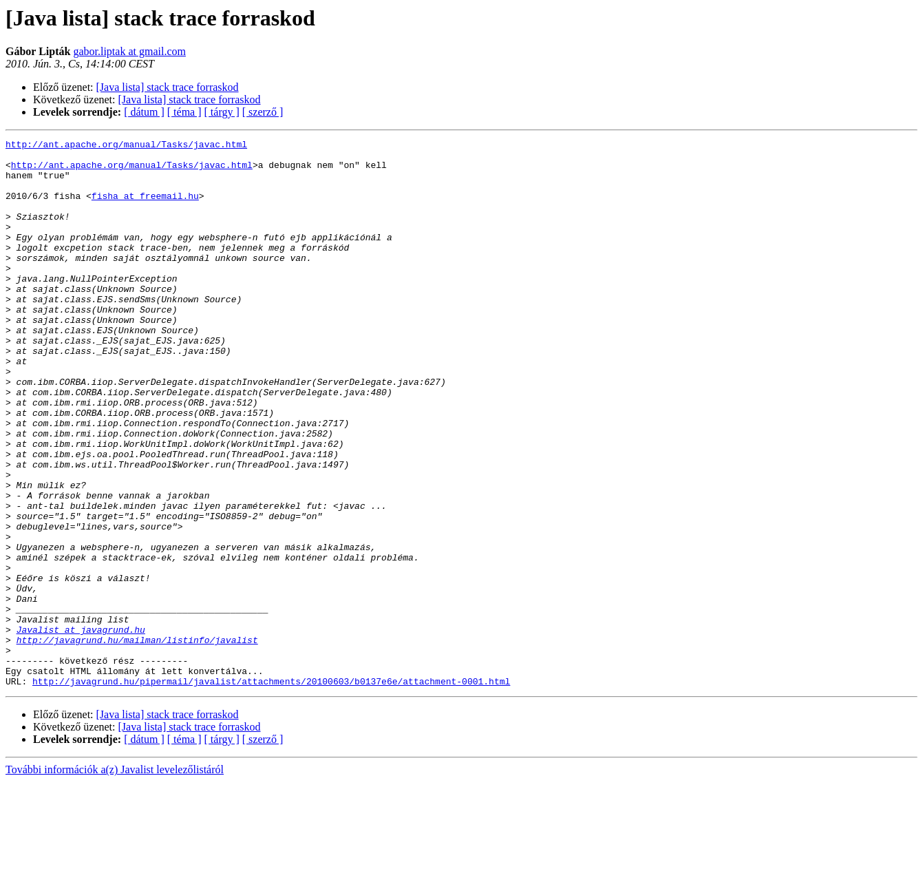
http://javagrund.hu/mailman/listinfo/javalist (137, 741)
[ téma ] (184, 112)
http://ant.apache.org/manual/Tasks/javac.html (126, 146)
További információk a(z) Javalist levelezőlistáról (115, 879)
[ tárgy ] (222, 112)
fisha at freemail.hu (145, 208)
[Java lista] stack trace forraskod (167, 87)
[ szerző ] (263, 112)
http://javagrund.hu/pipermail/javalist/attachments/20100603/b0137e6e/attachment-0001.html (271, 790)
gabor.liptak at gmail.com (129, 51)
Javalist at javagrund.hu (81, 728)
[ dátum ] (144, 112)
